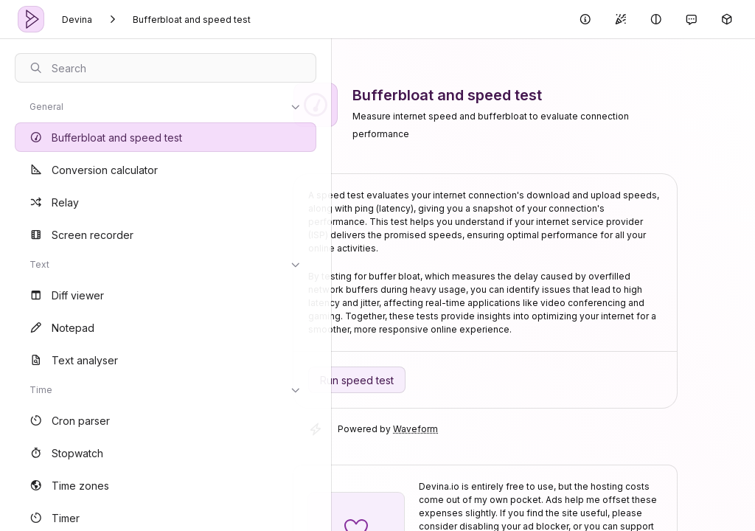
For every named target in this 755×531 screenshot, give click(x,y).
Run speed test (367, 380)
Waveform (425, 428)
